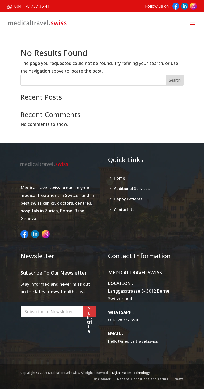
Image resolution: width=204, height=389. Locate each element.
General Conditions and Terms (142, 379)
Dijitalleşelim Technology (131, 372)
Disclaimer (101, 379)
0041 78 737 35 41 (28, 5)
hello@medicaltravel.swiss (133, 341)
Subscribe (89, 311)
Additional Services (132, 188)
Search (175, 80)
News (179, 379)
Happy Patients (128, 199)
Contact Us (124, 209)
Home (119, 178)
